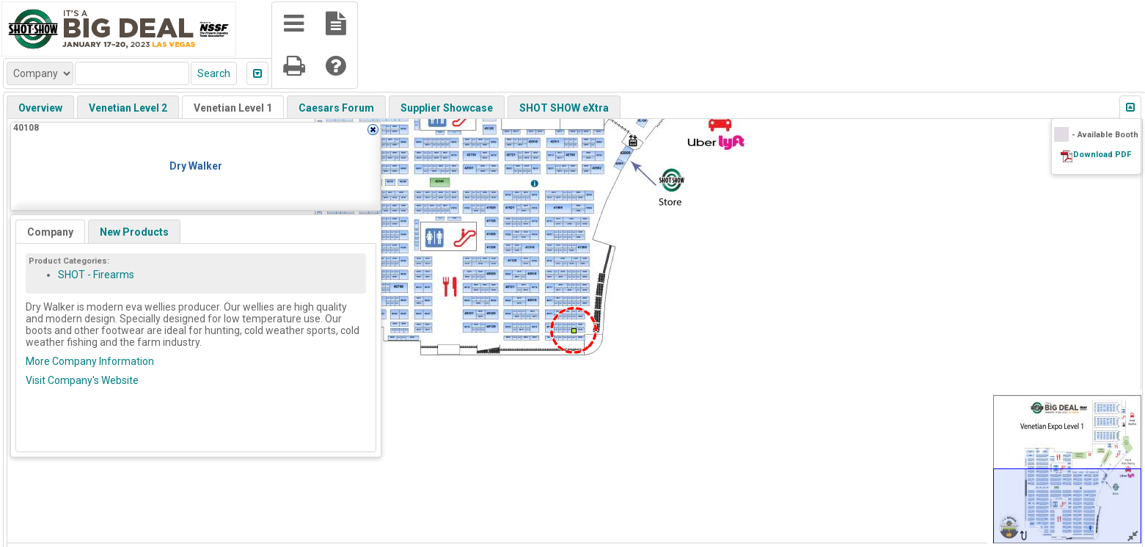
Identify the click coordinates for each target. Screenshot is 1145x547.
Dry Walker (195, 166)
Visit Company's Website (82, 380)
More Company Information (90, 361)
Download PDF (1102, 154)
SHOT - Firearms (96, 274)
